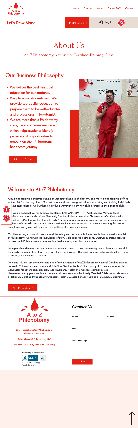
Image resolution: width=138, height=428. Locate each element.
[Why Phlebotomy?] (22, 287)
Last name (110, 317)
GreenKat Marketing (44, 344)
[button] (99, 8)
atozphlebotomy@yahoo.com (37, 330)
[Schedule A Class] (77, 22)
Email (74, 329)
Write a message (79, 340)
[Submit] (82, 361)
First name (76, 317)
